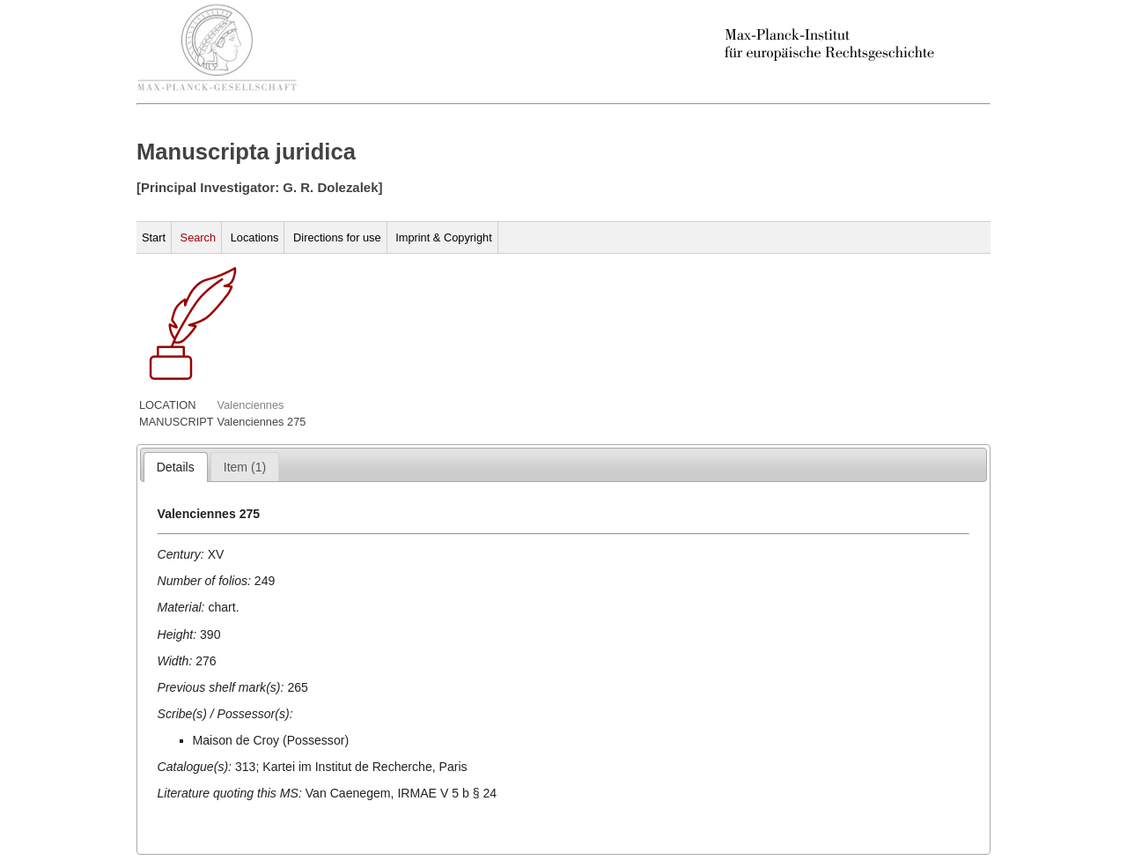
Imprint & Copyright (443, 237)
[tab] (176, 467)
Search (198, 237)
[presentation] (175, 467)
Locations (255, 237)
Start (154, 237)
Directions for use (337, 237)
